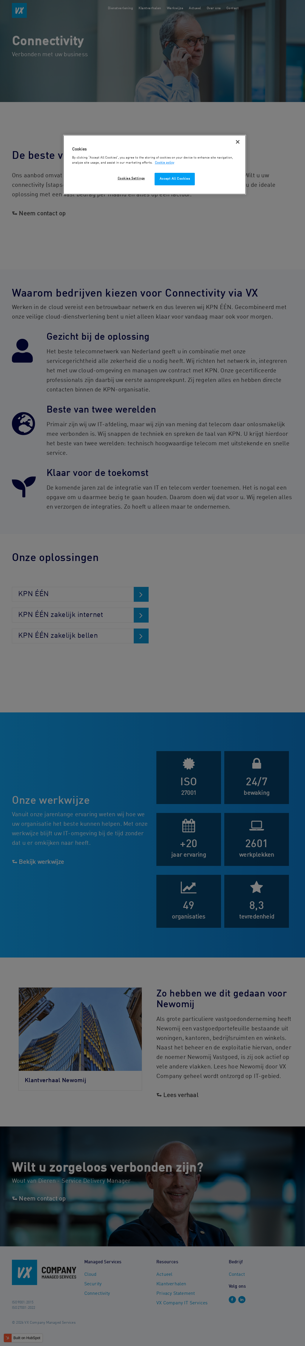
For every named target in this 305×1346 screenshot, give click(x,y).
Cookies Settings (131, 178)
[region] (154, 165)
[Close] (237, 141)
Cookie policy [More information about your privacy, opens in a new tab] (164, 162)
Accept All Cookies (175, 179)
